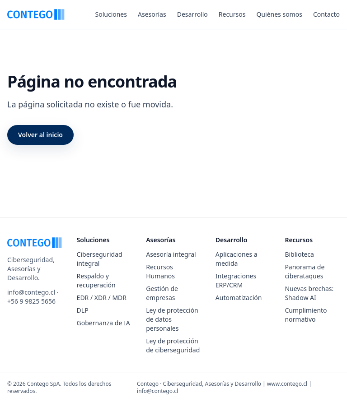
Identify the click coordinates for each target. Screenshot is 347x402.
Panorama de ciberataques (304, 271)
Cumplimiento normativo (306, 314)
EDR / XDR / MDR (102, 297)
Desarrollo (192, 14)
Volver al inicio (40, 134)
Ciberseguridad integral (99, 259)
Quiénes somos (279, 14)
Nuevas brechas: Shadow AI (309, 293)
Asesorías (152, 14)
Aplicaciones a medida (237, 259)
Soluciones (111, 14)
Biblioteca (299, 254)
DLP (83, 310)
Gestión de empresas (162, 293)
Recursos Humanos (160, 271)
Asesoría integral (171, 254)
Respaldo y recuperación (96, 280)
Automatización (239, 297)
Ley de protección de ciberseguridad (173, 345)
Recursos (232, 14)
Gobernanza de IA (103, 323)
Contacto (326, 14)
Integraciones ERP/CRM (236, 280)
